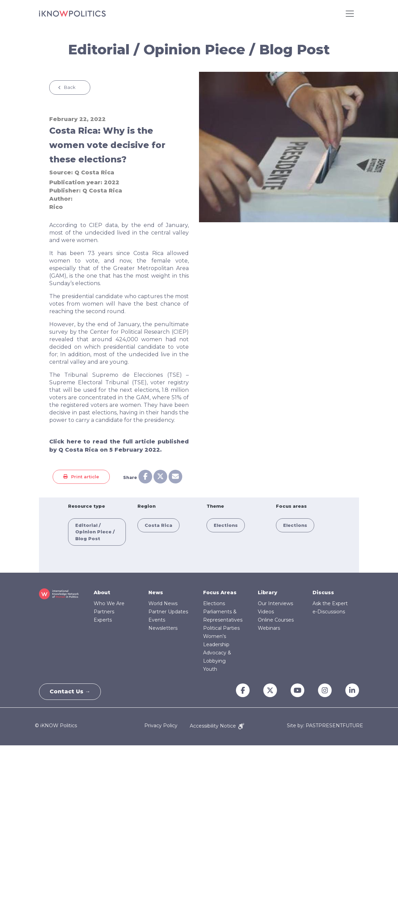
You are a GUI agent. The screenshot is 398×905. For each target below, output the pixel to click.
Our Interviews (275, 603)
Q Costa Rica (94, 172)
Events (156, 620)
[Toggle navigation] (350, 13)
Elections (226, 525)
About (102, 592)
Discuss (323, 592)
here (74, 441)
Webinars (269, 628)
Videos (266, 612)
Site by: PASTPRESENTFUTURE (325, 726)
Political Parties (221, 628)
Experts (103, 620)
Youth (210, 669)
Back (70, 87)
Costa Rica (158, 525)
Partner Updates (168, 612)
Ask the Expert (330, 603)
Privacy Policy (160, 726)
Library (267, 592)
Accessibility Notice (217, 726)
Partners (104, 612)
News (155, 592)
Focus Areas (220, 592)
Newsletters (162, 628)
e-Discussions (329, 612)
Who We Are (109, 603)
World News (162, 603)
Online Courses (276, 620)
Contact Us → (70, 691)
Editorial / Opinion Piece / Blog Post (95, 531)
